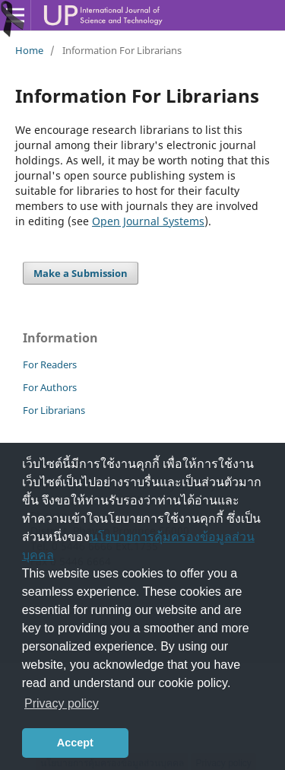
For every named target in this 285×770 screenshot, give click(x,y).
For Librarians (54, 410)
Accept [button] (75, 743)
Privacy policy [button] (61, 703)
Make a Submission (80, 273)
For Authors (50, 387)
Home (29, 50)
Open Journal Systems (148, 221)
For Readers (50, 364)
